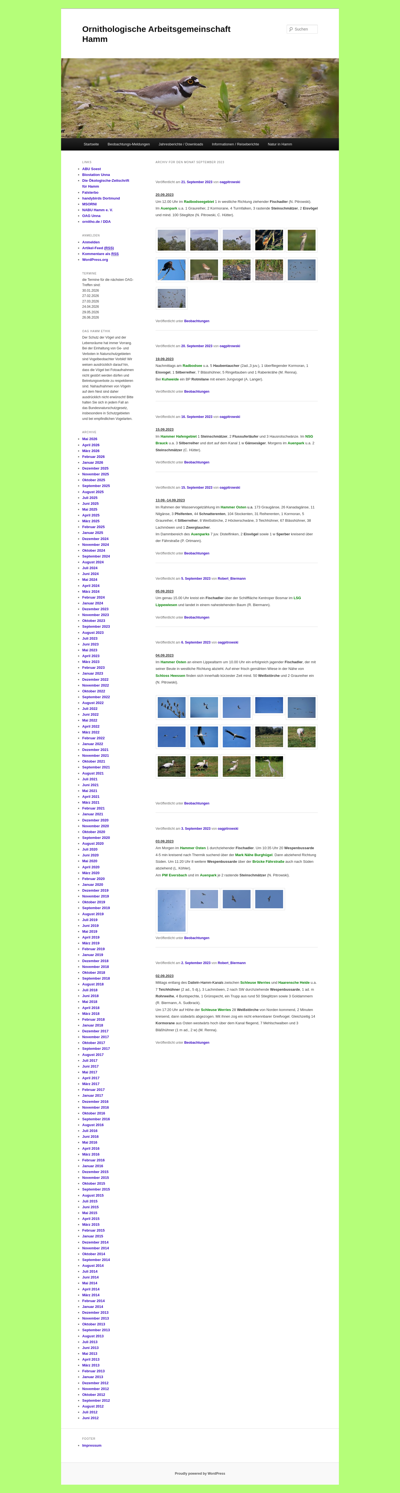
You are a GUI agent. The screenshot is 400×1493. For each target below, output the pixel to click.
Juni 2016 (90, 1136)
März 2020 (90, 873)
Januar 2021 (92, 814)
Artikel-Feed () (98, 248)
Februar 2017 (93, 1090)
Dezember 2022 (95, 679)
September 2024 (96, 556)
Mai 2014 (89, 1283)
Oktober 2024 (93, 550)
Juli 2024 (90, 568)
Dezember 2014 (95, 1242)
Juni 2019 (90, 926)
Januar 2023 (92, 673)
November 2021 (95, 755)
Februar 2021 (93, 808)
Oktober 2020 (93, 832)
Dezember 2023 (95, 609)
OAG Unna (91, 216)
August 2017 (93, 1055)
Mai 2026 (89, 439)
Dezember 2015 (95, 1172)
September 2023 (96, 626)
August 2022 (93, 703)
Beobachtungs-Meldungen (129, 144)
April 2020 (90, 867)
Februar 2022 (93, 738)
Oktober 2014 (93, 1254)
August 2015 (93, 1195)
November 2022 (95, 685)
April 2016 (90, 1148)
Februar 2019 (93, 949)
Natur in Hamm (280, 144)
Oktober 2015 (93, 1183)
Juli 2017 (90, 1060)
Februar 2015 (93, 1230)
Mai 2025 (89, 509)
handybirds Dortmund (101, 198)
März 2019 (90, 943)
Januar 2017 (92, 1095)
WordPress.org (95, 260)
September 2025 (96, 486)
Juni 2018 (90, 996)
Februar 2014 (93, 1301)
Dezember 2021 (95, 750)
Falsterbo (90, 192)
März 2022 (90, 732)
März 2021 (90, 802)
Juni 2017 (90, 1066)
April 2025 (90, 515)
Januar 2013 (92, 1377)
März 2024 (90, 591)
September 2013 (96, 1330)
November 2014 (95, 1248)
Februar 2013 (93, 1371)
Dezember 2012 (95, 1383)
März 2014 (90, 1295)
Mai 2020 (89, 861)
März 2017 (90, 1084)
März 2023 (90, 662)
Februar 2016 (93, 1160)
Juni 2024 (90, 574)
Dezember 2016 (95, 1101)
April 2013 (90, 1359)
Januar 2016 (92, 1166)
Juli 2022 (90, 709)
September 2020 (96, 838)
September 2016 (96, 1119)
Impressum (91, 1445)
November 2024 (95, 545)
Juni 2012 (90, 1418)
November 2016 (95, 1107)
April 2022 (90, 726)
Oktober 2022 (93, 691)
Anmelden (91, 242)
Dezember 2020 (95, 820)
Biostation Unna (96, 175)
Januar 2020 (92, 884)
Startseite (91, 144)
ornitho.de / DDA (96, 222)
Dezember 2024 (95, 539)
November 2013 (95, 1318)
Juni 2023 (90, 644)
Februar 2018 (93, 1019)
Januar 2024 (92, 603)
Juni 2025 (90, 503)
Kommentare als (100, 254)
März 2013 (90, 1365)
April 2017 (90, 1078)
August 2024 (93, 562)
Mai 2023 (89, 650)
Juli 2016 (90, 1131)
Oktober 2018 (93, 972)
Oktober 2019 (93, 902)
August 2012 (93, 1406)
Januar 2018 (92, 1025)
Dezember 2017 (95, 1031)
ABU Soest (91, 169)
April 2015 (90, 1219)
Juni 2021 (90, 785)
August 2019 (93, 914)
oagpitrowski (230, 182)
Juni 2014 (90, 1277)
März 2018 (90, 1014)
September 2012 (96, 1400)
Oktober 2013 (93, 1324)
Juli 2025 (90, 498)
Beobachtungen (196, 321)
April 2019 (90, 937)
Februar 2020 (93, 879)
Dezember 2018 (95, 961)
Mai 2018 (89, 1002)
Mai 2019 (89, 931)
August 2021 (93, 773)
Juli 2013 (90, 1342)
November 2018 (95, 967)
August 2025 (93, 492)
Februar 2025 (93, 527)
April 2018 (90, 1008)
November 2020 (95, 826)
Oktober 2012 (93, 1395)
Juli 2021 (90, 779)
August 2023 (93, 633)
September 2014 (96, 1260)
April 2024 (90, 586)
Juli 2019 (90, 920)
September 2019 (96, 908)
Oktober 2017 (93, 1043)
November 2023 (95, 615)
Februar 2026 (93, 457)
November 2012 (95, 1389)
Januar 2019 (92, 955)
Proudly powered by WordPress (200, 1474)
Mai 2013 (89, 1353)
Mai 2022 (89, 720)
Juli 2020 (90, 849)
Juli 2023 (90, 638)
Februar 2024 (93, 597)
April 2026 (90, 445)
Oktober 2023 (93, 621)
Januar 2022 (92, 744)
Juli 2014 (90, 1271)
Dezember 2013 (95, 1312)
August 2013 (93, 1336)
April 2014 (90, 1289)
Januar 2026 (92, 462)
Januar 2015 (92, 1236)
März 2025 (90, 521)
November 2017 (95, 1037)
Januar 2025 (92, 533)
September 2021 (96, 767)
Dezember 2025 (95, 468)
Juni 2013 (90, 1348)
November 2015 (95, 1178)
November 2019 (95, 896)
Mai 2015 (89, 1213)
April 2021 (90, 797)
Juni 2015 (90, 1207)
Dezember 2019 (95, 890)
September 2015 (96, 1189)
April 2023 (90, 656)
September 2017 (96, 1048)
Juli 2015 (90, 1201)
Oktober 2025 (93, 480)
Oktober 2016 (93, 1113)
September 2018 (96, 978)
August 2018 (93, 984)
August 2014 (93, 1265)
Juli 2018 (90, 990)
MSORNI (89, 204)
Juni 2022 (90, 714)
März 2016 (90, 1154)
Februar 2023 (93, 667)
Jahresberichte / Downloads (181, 144)
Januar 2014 (92, 1307)
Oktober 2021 (93, 761)
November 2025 (95, 474)
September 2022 (96, 697)
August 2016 (93, 1125)
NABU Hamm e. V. (97, 210)
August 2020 (93, 843)
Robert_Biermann (232, 579)
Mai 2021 (89, 791)
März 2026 (90, 451)
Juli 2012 (90, 1412)
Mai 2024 (89, 579)
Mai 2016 (89, 1142)
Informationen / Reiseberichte (235, 144)
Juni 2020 (90, 855)
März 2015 (90, 1224)
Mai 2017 (89, 1072)
